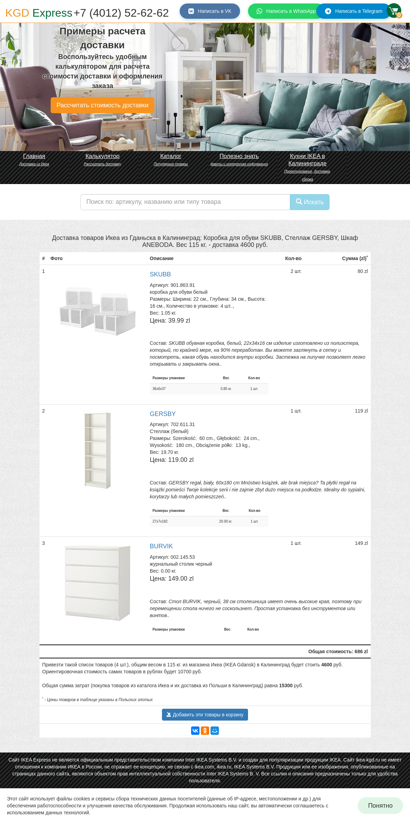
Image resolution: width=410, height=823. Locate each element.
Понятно (380, 805)
